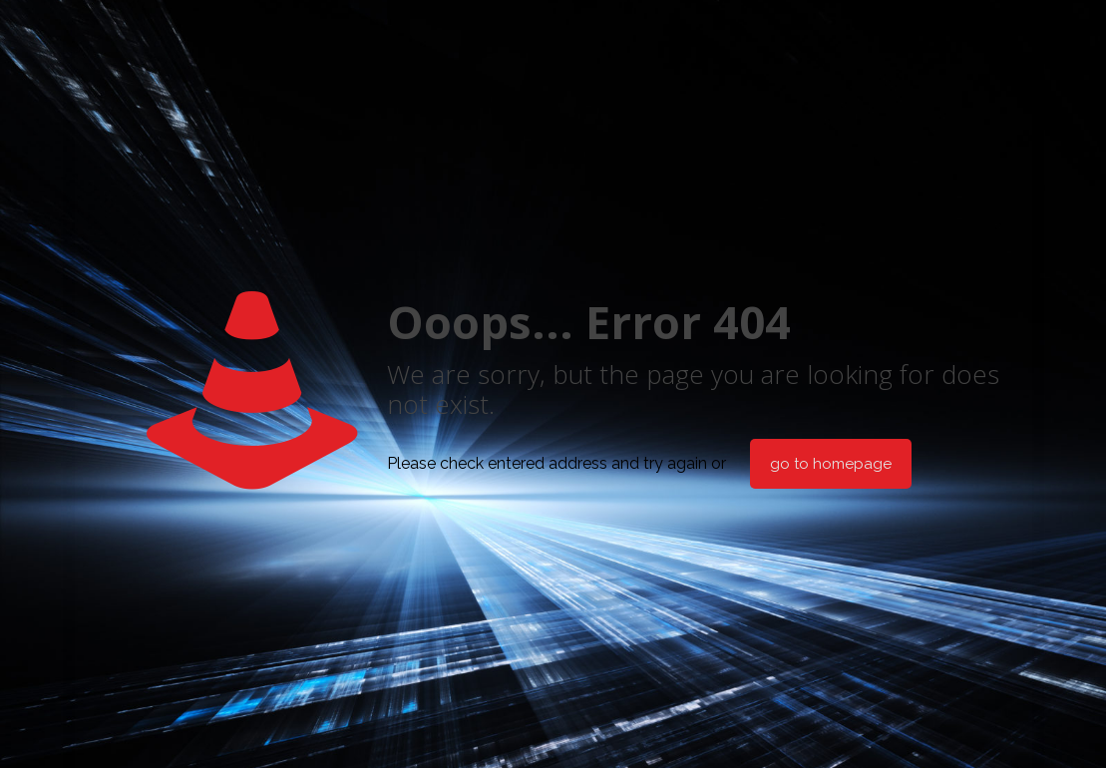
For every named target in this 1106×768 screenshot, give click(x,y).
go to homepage (831, 464)
